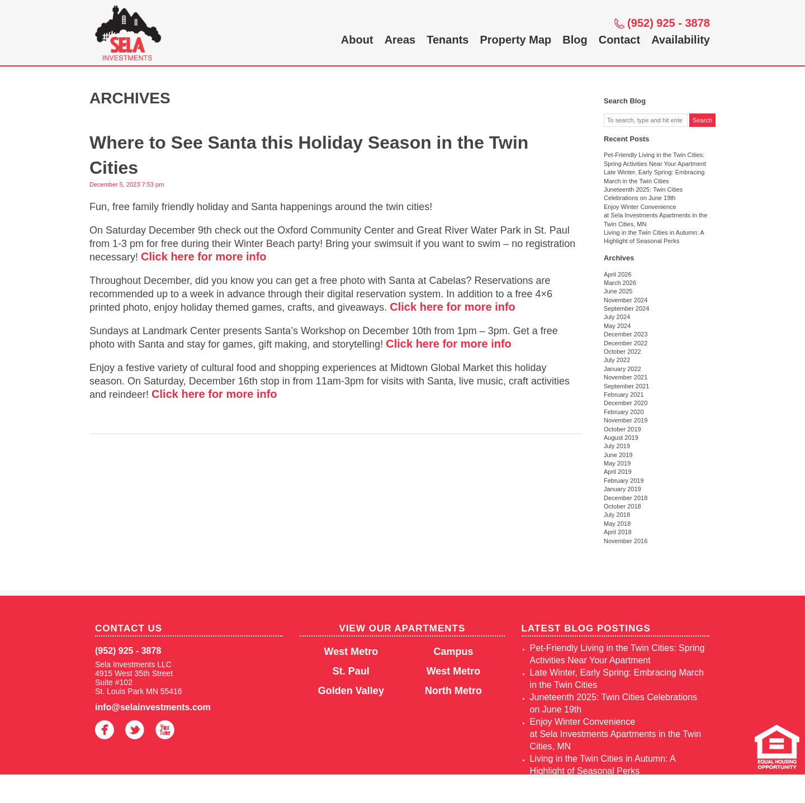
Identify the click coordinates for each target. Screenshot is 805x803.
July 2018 (617, 514)
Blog (574, 40)
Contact (619, 40)
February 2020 (624, 411)
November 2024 (625, 300)
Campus (453, 651)
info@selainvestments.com (153, 707)
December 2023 (625, 334)
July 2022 (617, 360)
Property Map (515, 40)
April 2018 (618, 532)
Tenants (447, 40)
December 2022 (625, 343)
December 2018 (625, 498)
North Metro (453, 690)
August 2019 (621, 437)
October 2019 (622, 429)
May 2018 (617, 523)
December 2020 (625, 403)
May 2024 (617, 325)
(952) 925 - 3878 (668, 23)
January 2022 (622, 368)
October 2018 (622, 506)
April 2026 (618, 274)
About (357, 40)
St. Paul (351, 671)
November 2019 (625, 420)
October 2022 (622, 351)
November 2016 (625, 541)
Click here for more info (204, 256)
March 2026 (620, 282)
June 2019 (618, 455)
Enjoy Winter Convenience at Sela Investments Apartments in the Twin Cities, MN (655, 215)
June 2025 (618, 291)
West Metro (351, 651)
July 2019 (617, 446)
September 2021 (626, 386)
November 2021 (625, 377)
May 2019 (617, 463)
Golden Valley (351, 690)
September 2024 (626, 308)
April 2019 (618, 471)
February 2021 (624, 394)
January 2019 (622, 489)
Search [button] (702, 120)
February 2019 (624, 480)
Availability (680, 40)
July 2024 (617, 316)
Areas (400, 40)
